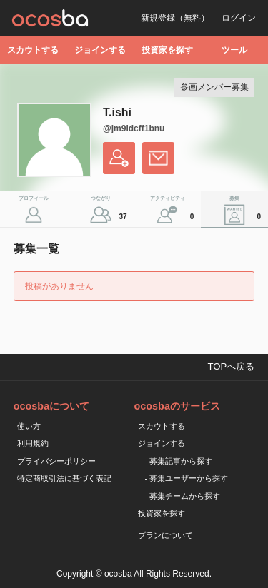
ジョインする (100, 50)
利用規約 (33, 443)
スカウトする (33, 50)
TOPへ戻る (230, 366)
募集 (246, 211)
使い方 (29, 426)
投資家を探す (167, 50)
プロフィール (34, 198)
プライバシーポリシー (56, 461)
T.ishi (117, 112)
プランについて (165, 535)
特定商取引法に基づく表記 (64, 478)
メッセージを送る (158, 158)
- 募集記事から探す (179, 461)
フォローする (119, 158)
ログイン (239, 18)
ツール (234, 50)
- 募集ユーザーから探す (187, 478)
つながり (111, 211)
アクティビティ (173, 211)
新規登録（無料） (175, 18)
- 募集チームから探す (183, 496)
